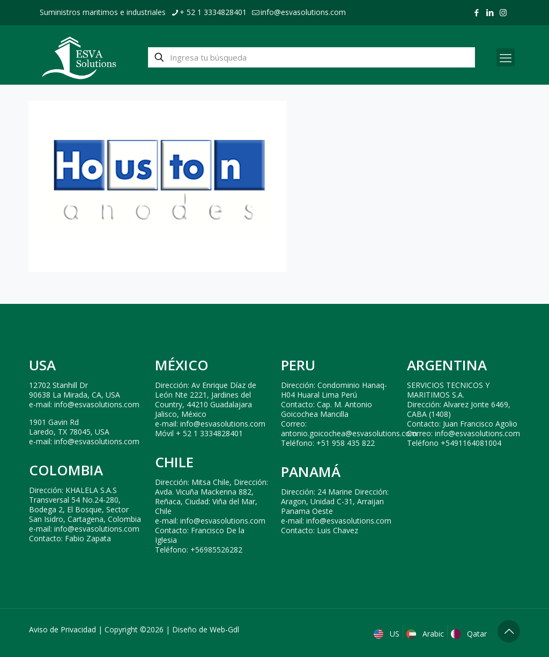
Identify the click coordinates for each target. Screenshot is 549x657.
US (387, 634)
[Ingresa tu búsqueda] (311, 57)
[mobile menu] (505, 57)
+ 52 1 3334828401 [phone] (213, 12)
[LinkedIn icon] (490, 12)
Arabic (426, 634)
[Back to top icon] (509, 631)
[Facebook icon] (476, 12)
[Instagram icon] (503, 12)
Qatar (470, 634)
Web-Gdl (224, 629)
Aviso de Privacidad (62, 629)
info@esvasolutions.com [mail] (303, 12)
